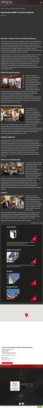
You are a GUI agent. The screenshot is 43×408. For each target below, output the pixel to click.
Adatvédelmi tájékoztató (21, 379)
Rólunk (21, 371)
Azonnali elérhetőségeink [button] (7, 363)
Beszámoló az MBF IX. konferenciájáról (18, 8)
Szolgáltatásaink (21, 373)
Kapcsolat (21, 375)
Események (7, 8)
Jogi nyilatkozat (21, 377)
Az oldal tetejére (38, 366)
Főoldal (2, 8)
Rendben (39, 406)
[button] (26, 315)
